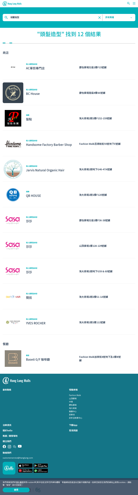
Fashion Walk (75, 395)
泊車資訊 (7, 425)
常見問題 (73, 430)
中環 (71, 401)
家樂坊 (72, 414)
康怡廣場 (73, 405)
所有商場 (109, 17)
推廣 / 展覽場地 (10, 435)
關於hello (7, 430)
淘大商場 (73, 408)
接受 (16, 490)
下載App (73, 425)
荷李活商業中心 (75, 417)
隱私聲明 (19, 482)
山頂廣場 (73, 398)
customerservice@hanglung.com (18, 457)
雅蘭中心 (73, 411)
